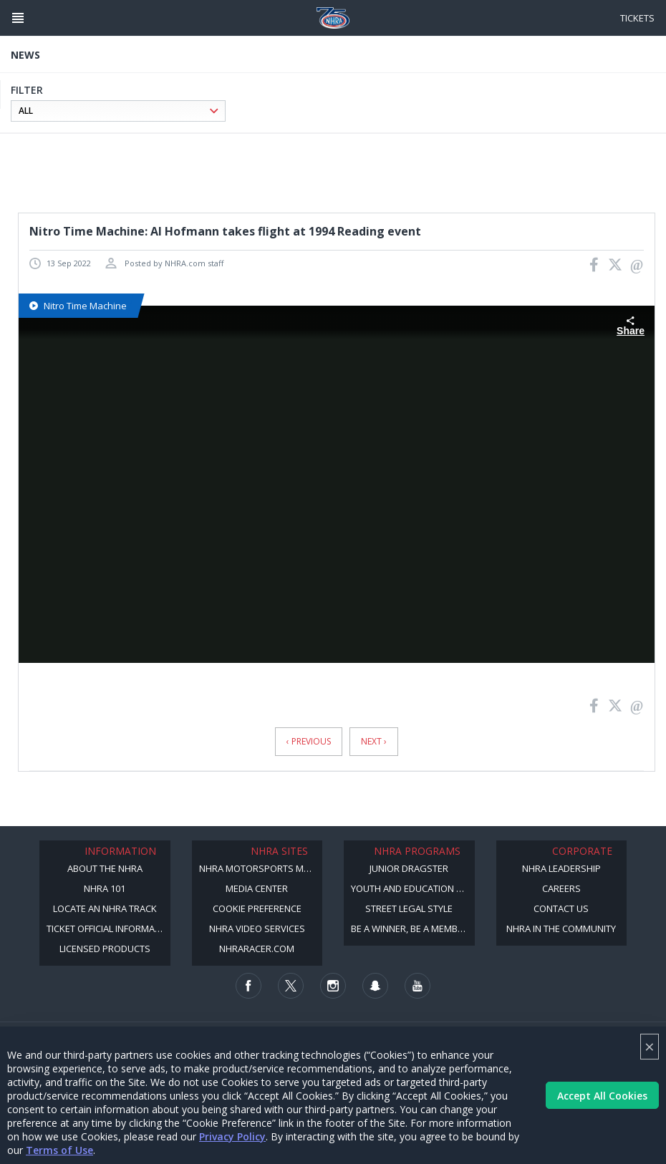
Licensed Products (104, 948)
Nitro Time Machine (78, 305)
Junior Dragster (409, 868)
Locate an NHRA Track (105, 908)
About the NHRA (105, 868)
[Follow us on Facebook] (248, 986)
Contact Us (561, 908)
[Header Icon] (18, 18)
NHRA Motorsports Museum (261, 868)
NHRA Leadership (561, 868)
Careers (561, 888)
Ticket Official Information (108, 928)
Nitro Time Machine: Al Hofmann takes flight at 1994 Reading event (225, 231)
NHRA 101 (104, 888)
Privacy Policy (232, 1136)
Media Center (257, 888)
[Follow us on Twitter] (291, 986)
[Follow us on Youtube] (417, 986)
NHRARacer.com (256, 948)
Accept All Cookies (602, 1095)
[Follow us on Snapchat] (375, 986)
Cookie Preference (257, 908)
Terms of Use (59, 1150)
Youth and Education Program (413, 888)
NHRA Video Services (257, 928)
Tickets (637, 17)
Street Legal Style (409, 908)
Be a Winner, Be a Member (409, 928)
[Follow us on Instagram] (333, 986)
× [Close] (650, 1046)
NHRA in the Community (561, 928)
